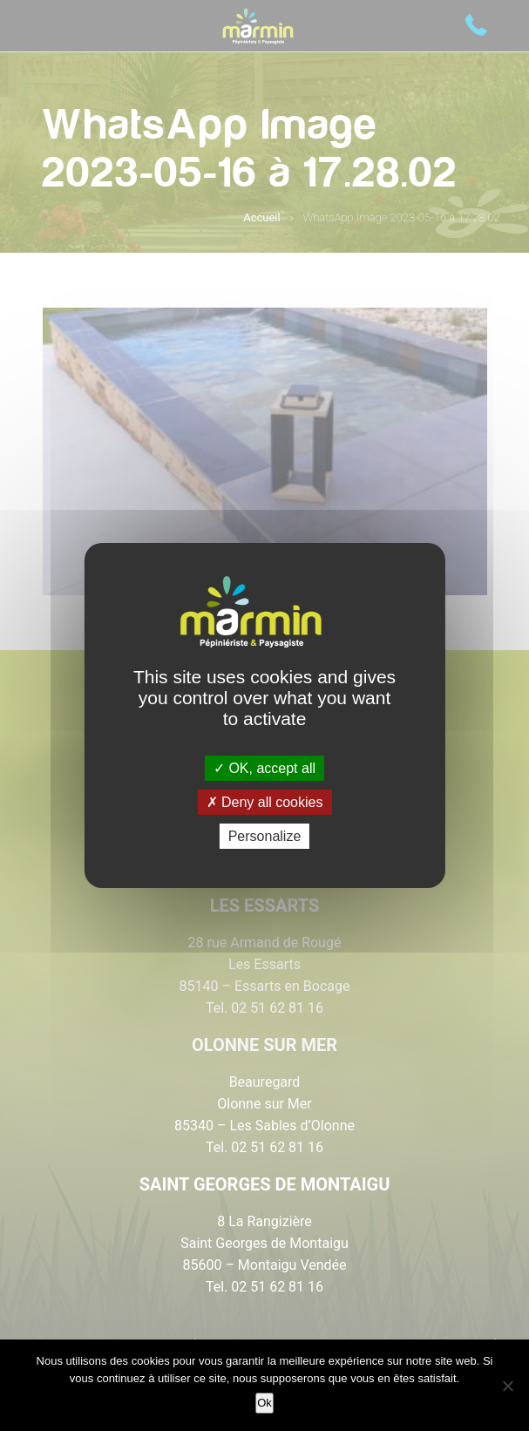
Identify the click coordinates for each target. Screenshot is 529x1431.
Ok (264, 1402)
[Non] (507, 1385)
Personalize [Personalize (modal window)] (265, 836)
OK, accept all (264, 767)
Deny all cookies (265, 802)
